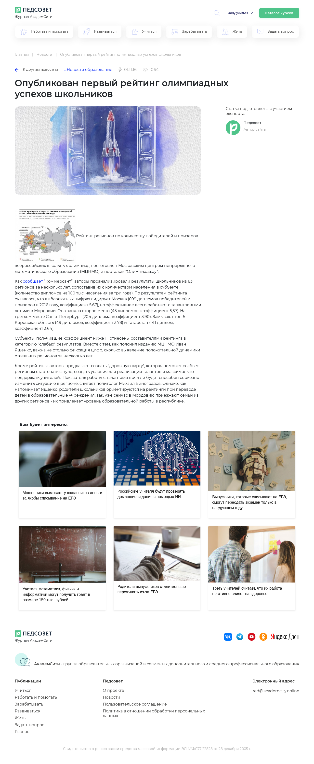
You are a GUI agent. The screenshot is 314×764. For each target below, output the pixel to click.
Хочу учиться (238, 13)
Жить (20, 718)
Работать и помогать (36, 697)
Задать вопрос (29, 724)
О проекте (113, 690)
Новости (111, 697)
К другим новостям (36, 69)
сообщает (33, 281)
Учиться (23, 690)
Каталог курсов (279, 13)
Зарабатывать (29, 704)
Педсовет (252, 123)
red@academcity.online (276, 691)
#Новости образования (88, 69)
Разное (22, 731)
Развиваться (27, 711)
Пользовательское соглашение (135, 704)
